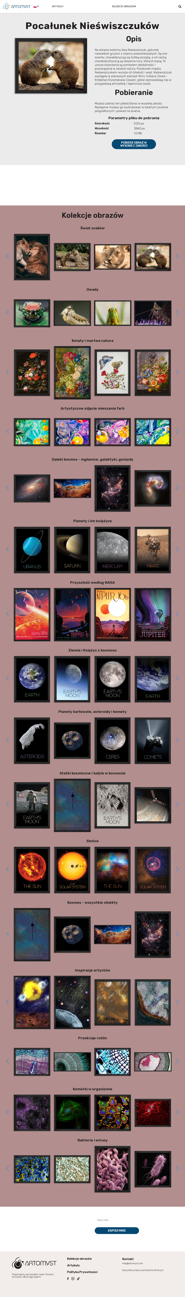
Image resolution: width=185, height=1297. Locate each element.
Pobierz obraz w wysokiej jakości (134, 144)
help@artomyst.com (132, 1263)
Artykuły (58, 6)
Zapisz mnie (117, 1230)
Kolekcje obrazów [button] (123, 6)
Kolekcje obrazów (79, 1258)
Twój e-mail (103, 1215)
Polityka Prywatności (82, 1272)
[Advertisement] (93, 185)
